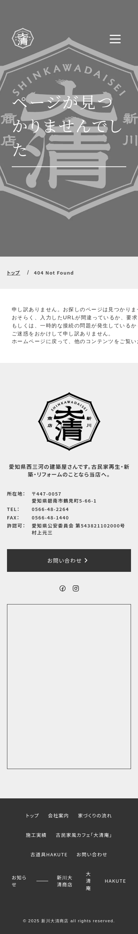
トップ (13, 272)
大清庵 (88, 880)
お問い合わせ (69, 560)
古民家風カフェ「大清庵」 (84, 834)
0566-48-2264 (50, 508)
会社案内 (58, 815)
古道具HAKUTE (49, 854)
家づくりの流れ (95, 815)
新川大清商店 (65, 880)
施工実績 (36, 834)
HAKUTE (115, 880)
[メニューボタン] (115, 39)
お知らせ (19, 880)
